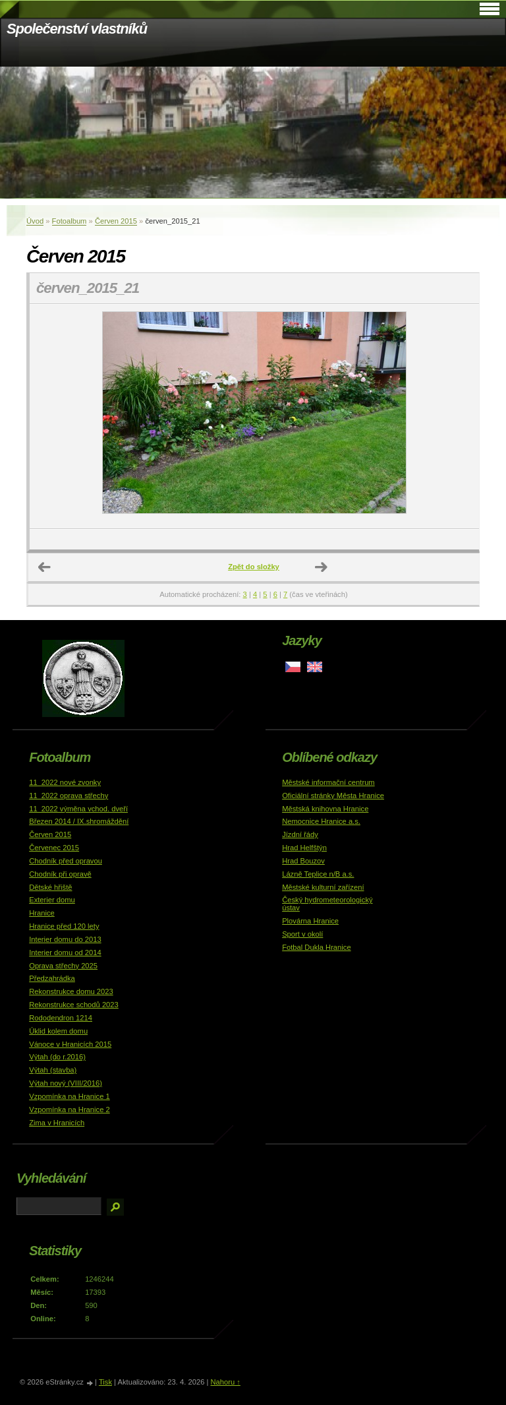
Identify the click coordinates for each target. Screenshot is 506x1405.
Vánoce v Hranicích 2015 (70, 1044)
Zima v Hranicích (56, 1123)
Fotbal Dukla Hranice (316, 947)
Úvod (34, 221)
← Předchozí (45, 567)
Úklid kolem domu (58, 1031)
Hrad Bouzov (303, 861)
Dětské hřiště (50, 887)
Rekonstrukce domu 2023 (71, 991)
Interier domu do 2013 (65, 939)
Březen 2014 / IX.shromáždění (78, 821)
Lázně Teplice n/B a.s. (318, 874)
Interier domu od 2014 (65, 952)
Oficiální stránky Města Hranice (333, 795)
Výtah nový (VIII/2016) (65, 1083)
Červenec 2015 (54, 848)
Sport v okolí (302, 934)
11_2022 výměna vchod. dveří (78, 809)
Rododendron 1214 (60, 1018)
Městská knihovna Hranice (325, 809)
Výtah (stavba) (52, 1070)
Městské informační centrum (328, 782)
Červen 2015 (116, 221)
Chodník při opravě (60, 874)
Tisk (105, 1382)
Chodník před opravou (65, 861)
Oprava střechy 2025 (63, 966)
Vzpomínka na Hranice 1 (69, 1096)
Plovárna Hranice (310, 921)
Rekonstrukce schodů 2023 (74, 1005)
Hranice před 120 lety (64, 926)
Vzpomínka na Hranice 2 (69, 1109)
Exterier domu (52, 900)
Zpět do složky (253, 567)
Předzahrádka (52, 978)
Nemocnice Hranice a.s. (321, 821)
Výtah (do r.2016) (57, 1057)
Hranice (42, 913)
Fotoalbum (69, 221)
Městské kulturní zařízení (323, 887)
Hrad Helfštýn (304, 848)
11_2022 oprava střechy (68, 795)
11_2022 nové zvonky (65, 782)
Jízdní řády (300, 834)
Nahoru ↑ (225, 1382)
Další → (321, 567)
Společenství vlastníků (77, 28)
